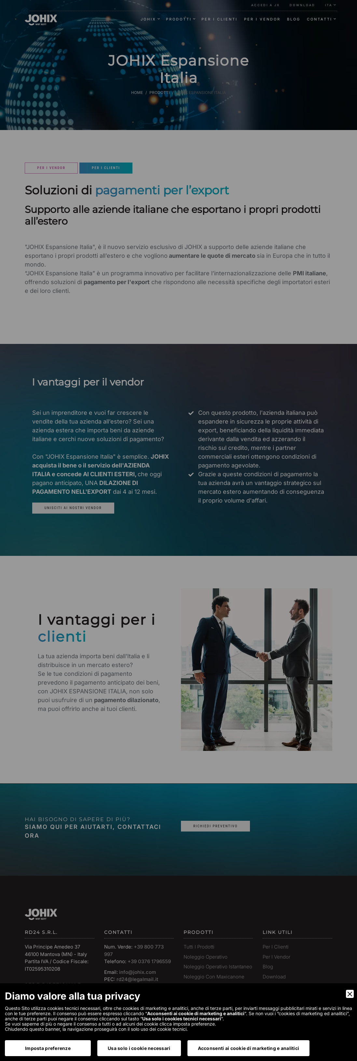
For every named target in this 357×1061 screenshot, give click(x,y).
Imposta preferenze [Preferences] (48, 1048)
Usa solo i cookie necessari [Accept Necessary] (139, 1048)
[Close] (350, 994)
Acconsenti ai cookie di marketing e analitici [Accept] (248, 1048)
